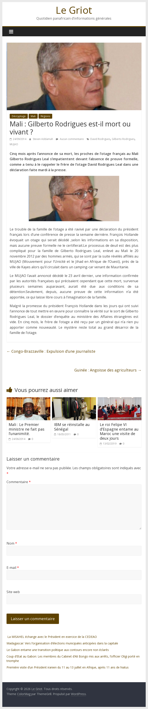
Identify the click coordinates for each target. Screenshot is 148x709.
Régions (45, 116)
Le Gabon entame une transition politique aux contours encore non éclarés (58, 650)
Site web (13, 592)
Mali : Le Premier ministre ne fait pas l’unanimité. (26, 429)
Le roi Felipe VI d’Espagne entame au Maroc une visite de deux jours (119, 431)
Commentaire (19, 482)
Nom (12, 543)
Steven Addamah (43, 139)
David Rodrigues (100, 139)
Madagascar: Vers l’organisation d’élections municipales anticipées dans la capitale (62, 643)
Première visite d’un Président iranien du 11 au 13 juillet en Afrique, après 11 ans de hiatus (68, 667)
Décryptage (19, 116)
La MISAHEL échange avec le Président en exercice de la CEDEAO (52, 637)
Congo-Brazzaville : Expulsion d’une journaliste (51, 351)
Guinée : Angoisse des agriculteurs (107, 370)
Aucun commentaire (70, 139)
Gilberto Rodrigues (123, 139)
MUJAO (14, 144)
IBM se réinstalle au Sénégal (72, 427)
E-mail (13, 567)
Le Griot (74, 9)
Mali (33, 116)
